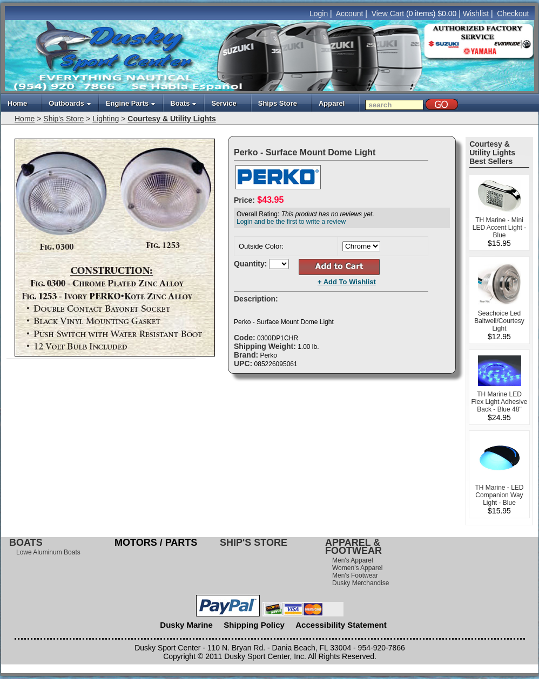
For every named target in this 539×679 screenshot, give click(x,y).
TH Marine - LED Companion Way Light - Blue (499, 495)
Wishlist (476, 13)
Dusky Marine (186, 624)
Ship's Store (63, 118)
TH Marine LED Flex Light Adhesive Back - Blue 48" (499, 401)
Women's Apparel (357, 568)
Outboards (70, 103)
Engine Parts (131, 103)
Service (223, 103)
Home (17, 103)
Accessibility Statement (340, 624)
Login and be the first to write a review (291, 221)
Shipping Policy (254, 624)
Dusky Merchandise (360, 583)
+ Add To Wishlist (347, 282)
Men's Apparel (352, 560)
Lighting (105, 118)
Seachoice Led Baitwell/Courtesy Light (499, 321)
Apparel (332, 103)
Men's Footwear (355, 575)
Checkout (513, 13)
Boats (183, 103)
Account (349, 13)
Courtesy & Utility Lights (171, 118)
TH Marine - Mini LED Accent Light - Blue (499, 227)
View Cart (388, 13)
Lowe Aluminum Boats (48, 552)
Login (318, 13)
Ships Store (277, 103)
